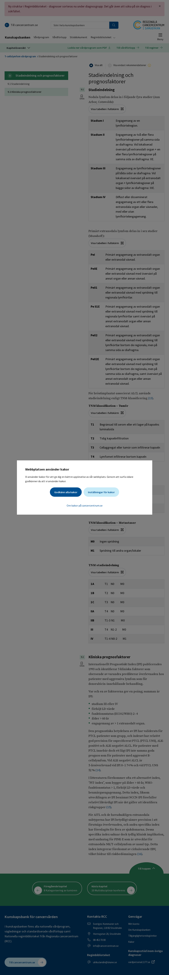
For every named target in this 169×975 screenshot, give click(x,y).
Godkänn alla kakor (65, 492)
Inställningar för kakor (101, 492)
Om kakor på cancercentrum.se (85, 505)
